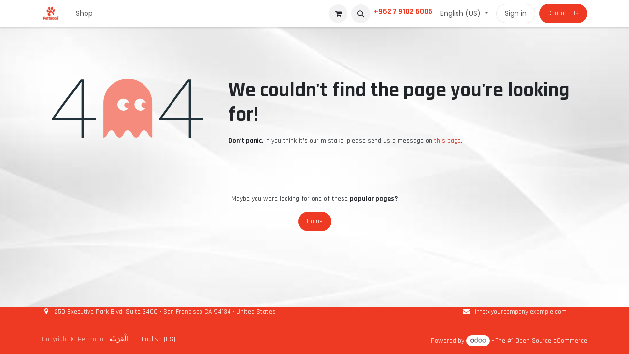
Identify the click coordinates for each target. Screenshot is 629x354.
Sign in (516, 13)
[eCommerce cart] (338, 13)
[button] (360, 13)
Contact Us (563, 13)
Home (315, 221)
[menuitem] (84, 13)
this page (447, 140)
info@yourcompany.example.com (521, 311)
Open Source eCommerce (551, 340)
